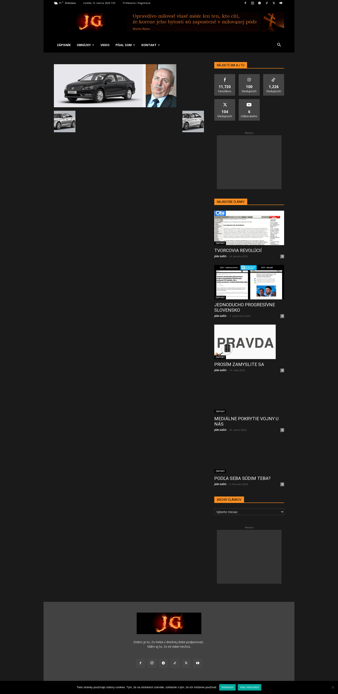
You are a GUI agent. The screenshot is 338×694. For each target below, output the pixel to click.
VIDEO (105, 45)
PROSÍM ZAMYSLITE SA (239, 364)
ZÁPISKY (220, 243)
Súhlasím (227, 687)
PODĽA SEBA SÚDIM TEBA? (242, 478)
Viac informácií (249, 687)
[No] (332, 687)
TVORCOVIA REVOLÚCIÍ (238, 250)
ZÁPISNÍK (64, 45)
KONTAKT (150, 45)
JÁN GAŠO (220, 256)
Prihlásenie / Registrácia (136, 3)
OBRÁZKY (85, 45)
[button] (279, 45)
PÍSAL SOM (125, 45)
